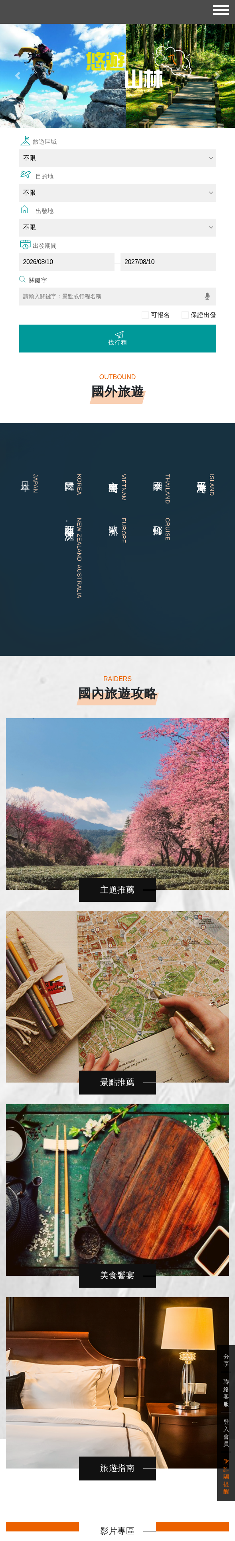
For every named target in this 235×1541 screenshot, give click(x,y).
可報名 (160, 314)
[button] (17, 76)
